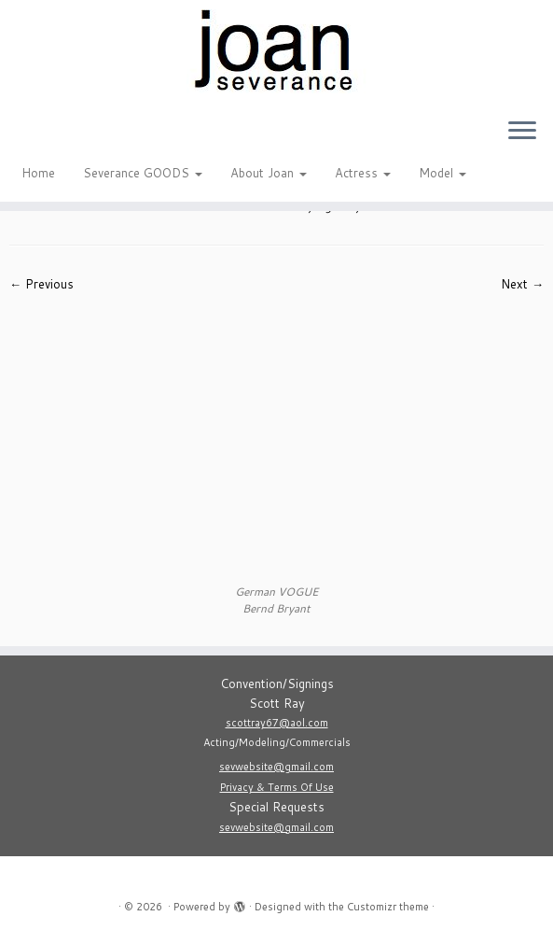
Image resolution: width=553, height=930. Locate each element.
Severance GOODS (142, 172)
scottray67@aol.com (277, 722)
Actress (363, 172)
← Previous (41, 283)
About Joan (268, 172)
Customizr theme (388, 906)
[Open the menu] (522, 132)
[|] (276, 51)
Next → (522, 283)
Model (442, 172)
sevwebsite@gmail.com (276, 766)
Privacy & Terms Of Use (277, 787)
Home (38, 172)
